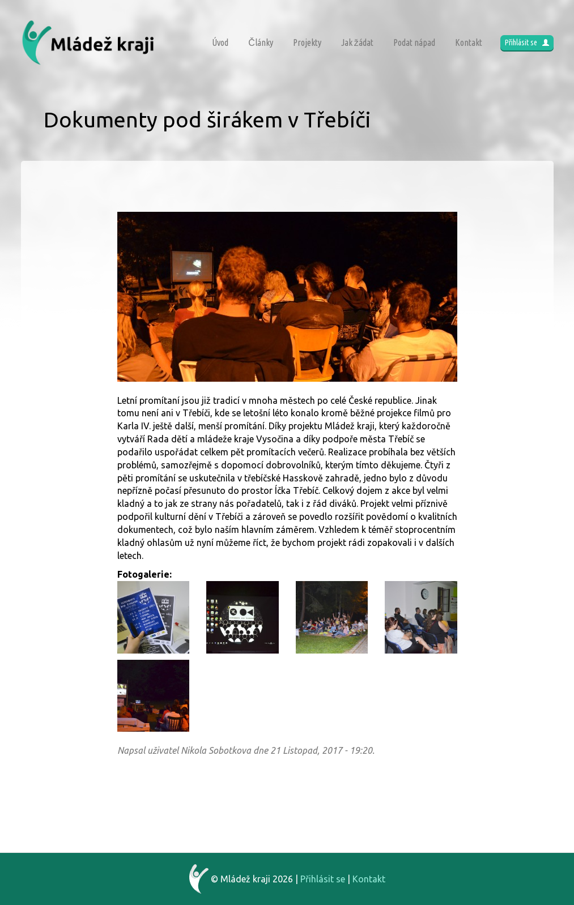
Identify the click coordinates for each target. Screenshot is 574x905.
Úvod (220, 42)
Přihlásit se (527, 42)
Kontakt (468, 42)
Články (260, 42)
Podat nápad (414, 42)
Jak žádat (357, 42)
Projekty (307, 42)
